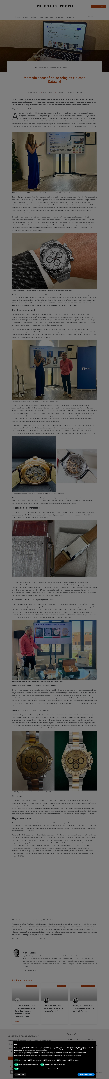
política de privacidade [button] (69, 1047)
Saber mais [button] (20, 1074)
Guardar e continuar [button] (86, 1074)
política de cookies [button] (42, 1050)
